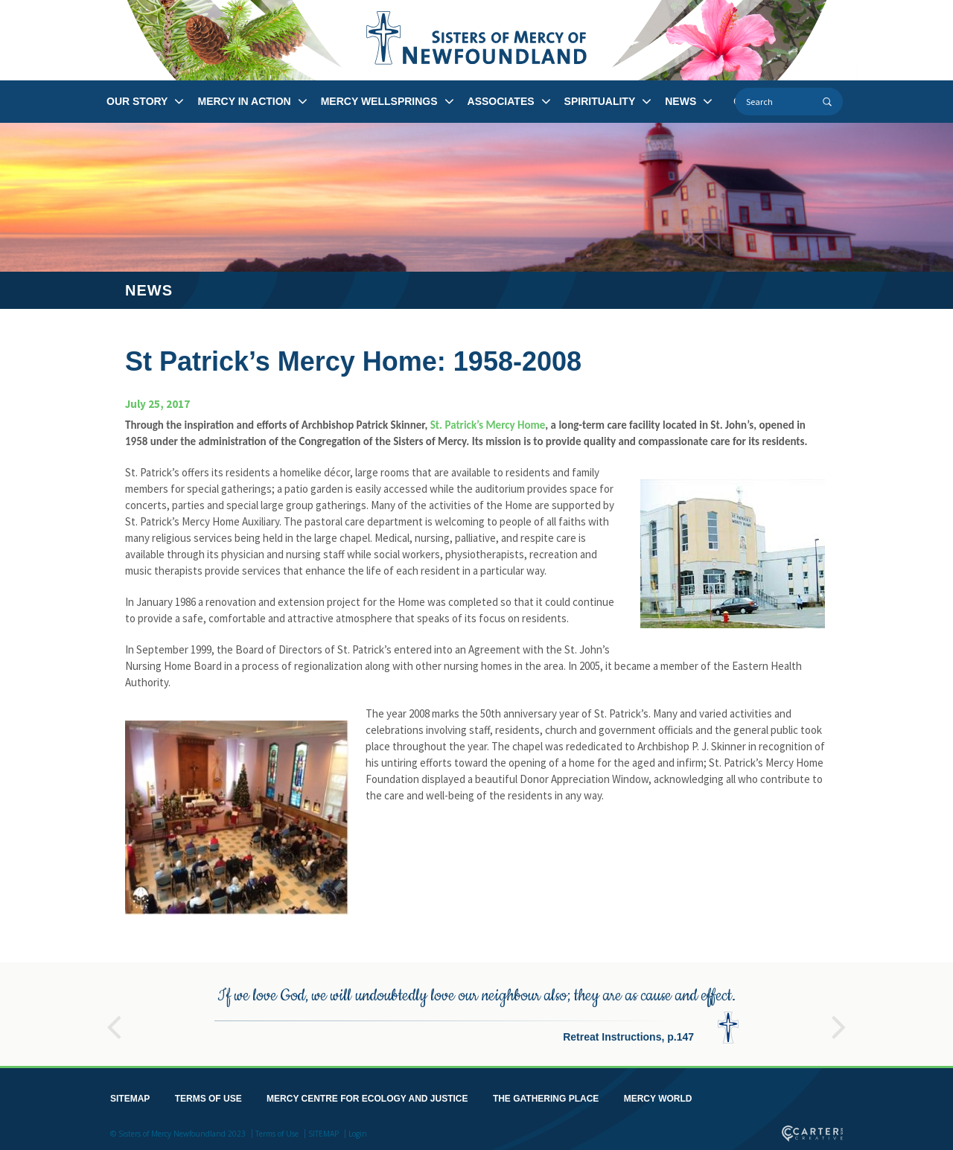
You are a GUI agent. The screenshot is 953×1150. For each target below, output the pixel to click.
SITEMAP (130, 1095)
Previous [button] (114, 1017)
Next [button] (839, 1017)
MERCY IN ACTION (243, 101)
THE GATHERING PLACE (546, 1095)
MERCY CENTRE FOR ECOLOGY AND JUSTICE (367, 1095)
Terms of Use (277, 1130)
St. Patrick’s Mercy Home (488, 425)
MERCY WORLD (658, 1095)
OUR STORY (137, 101)
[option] (476, 1011)
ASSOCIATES (501, 101)
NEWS (680, 101)
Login (357, 1130)
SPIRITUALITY (600, 101)
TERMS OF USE (208, 1095)
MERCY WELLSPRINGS (379, 101)
